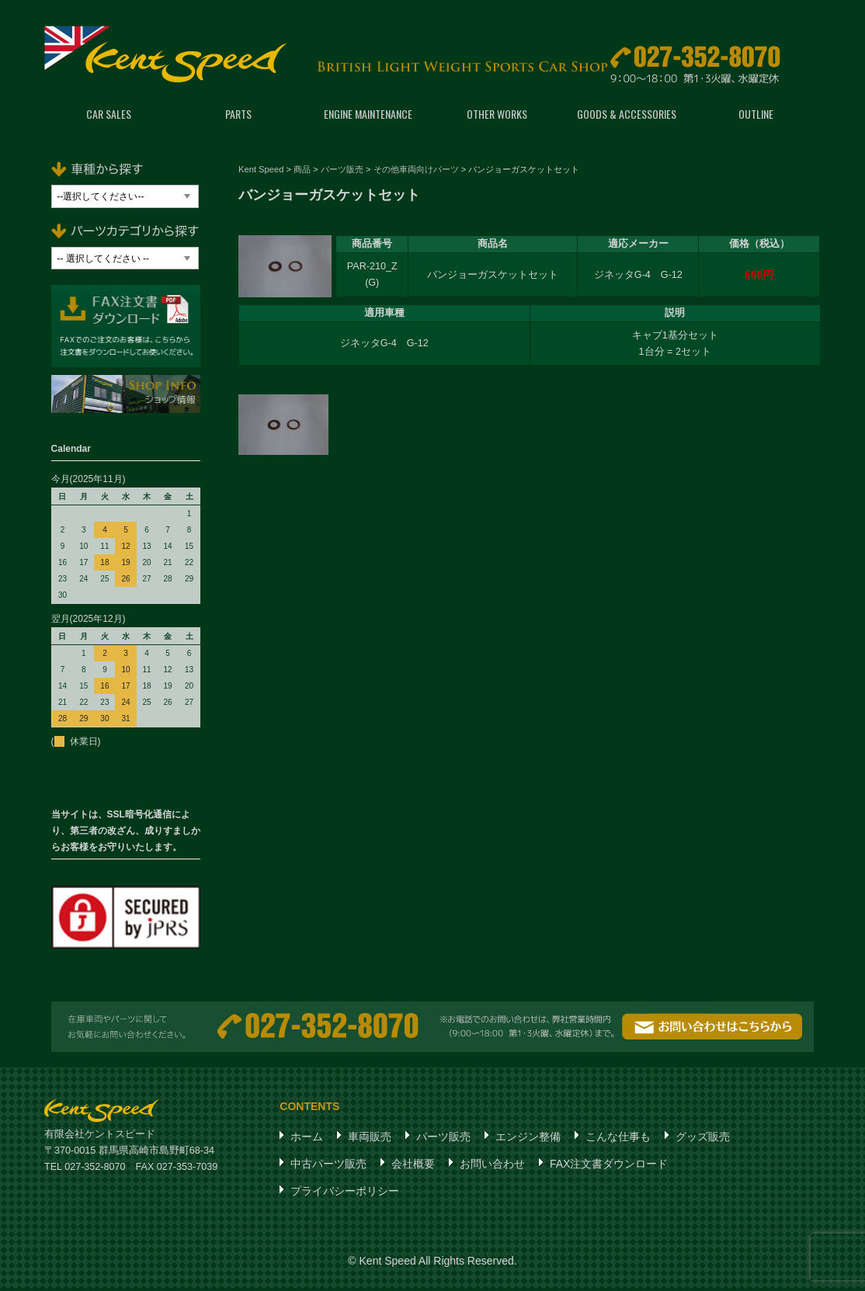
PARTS (238, 116)
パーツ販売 (443, 1139)
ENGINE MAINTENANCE (368, 116)
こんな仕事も (618, 1139)
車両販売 (369, 1139)
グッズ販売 (703, 1139)
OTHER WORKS (497, 116)
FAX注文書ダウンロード (609, 1166)
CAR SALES (108, 116)
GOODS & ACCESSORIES (626, 116)
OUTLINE (755, 116)
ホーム (306, 1139)
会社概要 (413, 1166)
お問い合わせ (492, 1166)
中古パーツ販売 (328, 1166)
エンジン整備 (528, 1139)
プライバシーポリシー (344, 1193)
